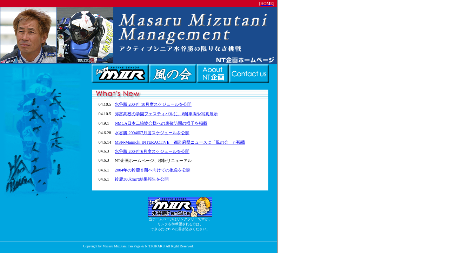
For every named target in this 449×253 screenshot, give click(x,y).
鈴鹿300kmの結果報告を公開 (141, 179)
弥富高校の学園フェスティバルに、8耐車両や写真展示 (166, 113)
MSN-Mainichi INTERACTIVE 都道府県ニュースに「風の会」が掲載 (180, 142)
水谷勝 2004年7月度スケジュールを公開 (152, 132)
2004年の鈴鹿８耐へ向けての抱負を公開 (152, 170)
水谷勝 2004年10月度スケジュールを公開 (153, 104)
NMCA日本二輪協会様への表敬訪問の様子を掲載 (161, 123)
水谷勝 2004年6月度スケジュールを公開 (152, 151)
